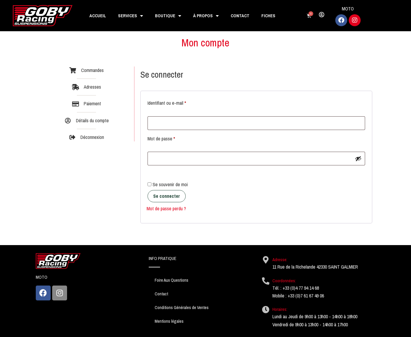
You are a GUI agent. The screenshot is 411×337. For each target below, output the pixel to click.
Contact (240, 16)
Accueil (97, 16)
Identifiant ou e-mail (177, 102)
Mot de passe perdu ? (166, 208)
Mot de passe (171, 138)
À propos (206, 15)
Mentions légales (169, 321)
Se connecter (166, 196)
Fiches (268, 16)
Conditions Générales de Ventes (182, 307)
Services (130, 15)
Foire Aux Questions (171, 280)
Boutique (168, 15)
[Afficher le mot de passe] (358, 158)
